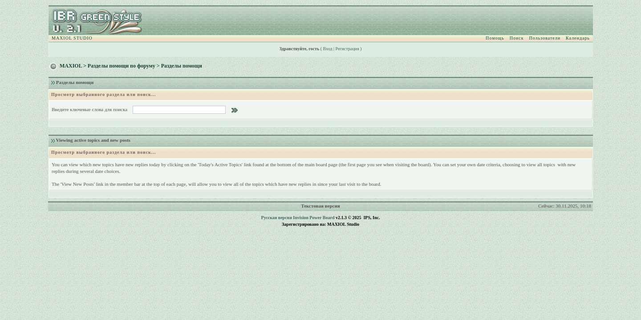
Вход (328, 48)
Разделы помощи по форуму (121, 66)
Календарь (578, 38)
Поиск (517, 38)
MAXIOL (71, 66)
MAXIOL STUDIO (72, 38)
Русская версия (276, 217)
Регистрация (347, 48)
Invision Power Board (313, 217)
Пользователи (544, 38)
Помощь (495, 38)
